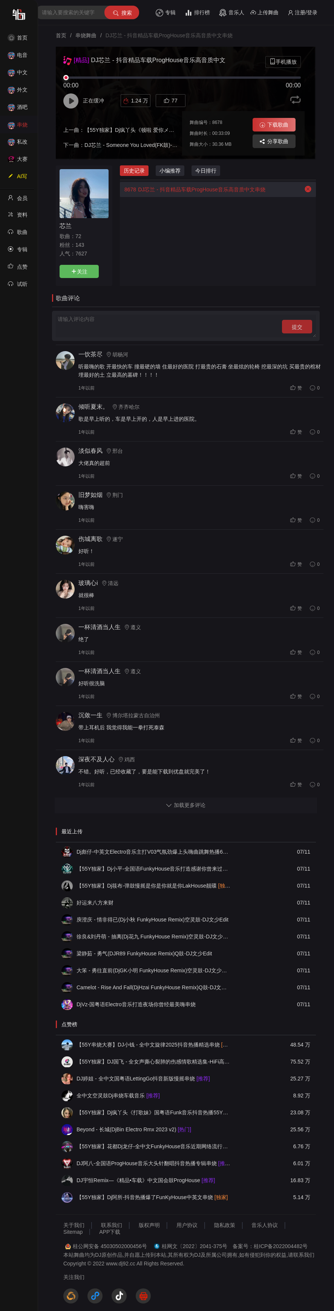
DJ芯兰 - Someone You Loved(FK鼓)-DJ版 (134, 145)
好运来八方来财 (95, 903)
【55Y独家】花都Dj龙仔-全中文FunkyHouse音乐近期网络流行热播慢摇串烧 (153, 1146)
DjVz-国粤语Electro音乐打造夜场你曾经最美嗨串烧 (136, 1004)
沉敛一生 (90, 715)
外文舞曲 (18, 92)
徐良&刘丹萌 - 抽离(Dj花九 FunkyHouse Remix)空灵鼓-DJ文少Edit (153, 937)
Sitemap (73, 1232)
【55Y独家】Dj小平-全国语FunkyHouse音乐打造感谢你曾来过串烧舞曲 (153, 869)
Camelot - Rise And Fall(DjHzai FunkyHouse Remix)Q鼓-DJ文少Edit (153, 987)
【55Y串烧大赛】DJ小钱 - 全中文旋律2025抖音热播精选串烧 (153, 1045)
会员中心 (18, 200)
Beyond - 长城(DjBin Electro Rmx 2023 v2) (134, 1129)
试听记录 (18, 286)
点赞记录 (18, 269)
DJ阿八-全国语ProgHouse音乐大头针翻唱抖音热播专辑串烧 (153, 1163)
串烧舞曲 (18, 127)
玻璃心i (88, 583)
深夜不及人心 (96, 759)
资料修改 (18, 217)
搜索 (122, 13)
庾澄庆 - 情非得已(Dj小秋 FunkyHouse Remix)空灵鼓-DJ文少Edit (152, 920)
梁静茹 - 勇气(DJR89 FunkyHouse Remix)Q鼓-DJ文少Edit (144, 953)
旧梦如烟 (90, 495)
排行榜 (197, 13)
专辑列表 (18, 251)
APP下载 (109, 1232)
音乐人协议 (264, 1225)
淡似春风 (90, 451)
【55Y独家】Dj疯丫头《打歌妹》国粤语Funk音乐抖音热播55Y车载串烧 (153, 1112)
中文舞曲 (18, 75)
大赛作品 (18, 161)
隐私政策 (224, 1225)
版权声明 (149, 1225)
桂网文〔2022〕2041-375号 (194, 1246)
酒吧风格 (18, 109)
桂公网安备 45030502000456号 (110, 1246)
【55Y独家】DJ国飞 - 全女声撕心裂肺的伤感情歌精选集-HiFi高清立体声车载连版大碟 (153, 1062)
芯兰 (66, 225)
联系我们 (111, 1225)
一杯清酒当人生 (99, 627)
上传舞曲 (264, 12)
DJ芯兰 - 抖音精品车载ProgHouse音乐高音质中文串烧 (192, 189)
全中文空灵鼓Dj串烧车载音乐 (118, 1095)
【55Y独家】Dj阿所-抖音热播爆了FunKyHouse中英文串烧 (152, 1197)
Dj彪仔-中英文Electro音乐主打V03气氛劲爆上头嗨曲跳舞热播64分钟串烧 (153, 852)
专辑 (166, 13)
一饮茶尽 (90, 354)
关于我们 (73, 1225)
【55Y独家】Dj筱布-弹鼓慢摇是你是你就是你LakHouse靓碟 (153, 886)
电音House (18, 57)
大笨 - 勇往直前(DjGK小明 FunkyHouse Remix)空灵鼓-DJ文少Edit (153, 970)
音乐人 (231, 13)
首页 (18, 37)
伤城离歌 (90, 539)
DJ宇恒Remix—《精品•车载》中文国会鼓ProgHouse (146, 1180)
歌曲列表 (18, 234)
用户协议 (187, 1225)
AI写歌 (17, 178)
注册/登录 (302, 12)
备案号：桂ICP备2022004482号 (270, 1246)
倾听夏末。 (93, 406)
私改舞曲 (18, 144)
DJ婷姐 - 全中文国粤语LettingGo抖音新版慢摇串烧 (143, 1079)
